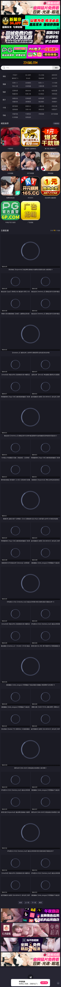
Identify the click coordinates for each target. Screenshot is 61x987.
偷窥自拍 (15, 98)
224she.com (30, 63)
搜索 (56, 68)
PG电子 (15, 75)
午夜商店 (28, 114)
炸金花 (28, 78)
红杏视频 (15, 117)
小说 (4, 107)
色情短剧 (28, 117)
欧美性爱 (54, 90)
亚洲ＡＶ (15, 83)
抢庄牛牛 (54, 78)
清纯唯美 (28, 102)
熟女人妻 (15, 86)
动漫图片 (54, 98)
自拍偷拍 (28, 83)
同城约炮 (15, 114)
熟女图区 (41, 102)
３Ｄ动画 (54, 83)
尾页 (40, 902)
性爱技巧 (54, 109)
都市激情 (15, 106)
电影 (4, 92)
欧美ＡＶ (41, 83)
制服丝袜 (15, 94)
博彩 (4, 76)
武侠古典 (54, 106)
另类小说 (28, 109)
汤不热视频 (54, 114)
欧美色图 (41, 98)
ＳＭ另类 (54, 86)
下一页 (34, 902)
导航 (4, 115)
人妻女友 (41, 106)
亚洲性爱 (15, 90)
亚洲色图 (28, 98)
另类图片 (54, 102)
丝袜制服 (28, 86)
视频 (4, 84)
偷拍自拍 (28, 90)
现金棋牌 (41, 78)
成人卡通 (41, 90)
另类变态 (54, 94)
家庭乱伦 (28, 106)
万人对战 (41, 75)
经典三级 (28, 94)
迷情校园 (15, 109)
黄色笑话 (41, 109)
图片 (4, 100)
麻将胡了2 (15, 78)
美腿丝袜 (15, 102)
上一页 (27, 902)
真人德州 (28, 75)
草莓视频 (41, 114)
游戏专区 (54, 75)
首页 (20, 902)
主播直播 (41, 86)
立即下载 (44, 983)
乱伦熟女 (41, 94)
